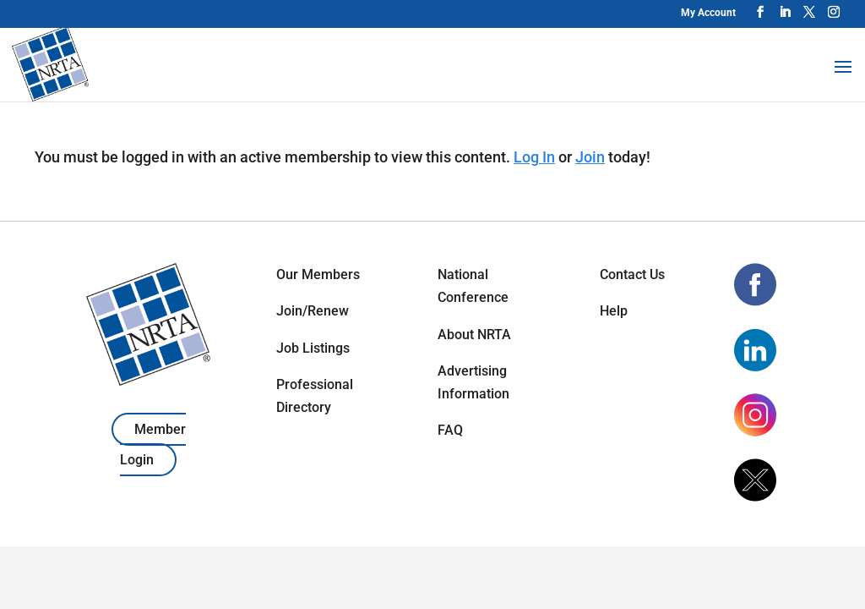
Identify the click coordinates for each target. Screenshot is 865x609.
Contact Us (632, 274)
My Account (708, 13)
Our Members (318, 274)
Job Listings (313, 348)
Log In (534, 157)
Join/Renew (312, 311)
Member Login (153, 444)
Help (614, 311)
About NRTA (474, 334)
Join (590, 157)
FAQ (450, 430)
